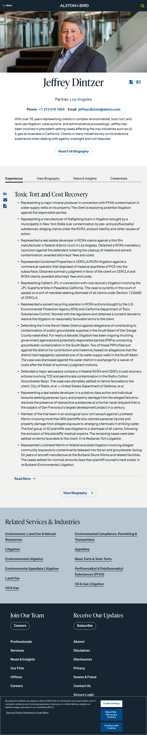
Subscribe (85, 626)
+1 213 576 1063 (51, 109)
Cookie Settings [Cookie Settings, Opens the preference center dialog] (111, 704)
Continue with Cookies (111, 727)
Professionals (21, 642)
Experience (14, 178)
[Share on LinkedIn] (5, 194)
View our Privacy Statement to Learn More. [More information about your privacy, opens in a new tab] (27, 713)
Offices (16, 677)
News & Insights (85, 178)
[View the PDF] (131, 82)
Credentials (118, 178)
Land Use (12, 578)
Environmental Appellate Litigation (32, 568)
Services (17, 650)
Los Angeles (81, 100)
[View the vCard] (138, 82)
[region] (73, 715)
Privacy (79, 668)
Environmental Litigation (24, 559)
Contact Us (82, 686)
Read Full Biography (73, 151)
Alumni (79, 642)
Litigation (12, 549)
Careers (16, 686)
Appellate (82, 549)
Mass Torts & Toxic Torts (93, 559)
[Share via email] (5, 200)
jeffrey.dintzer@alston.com (99, 109)
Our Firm (17, 668)
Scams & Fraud (85, 677)
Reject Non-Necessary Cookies (111, 714)
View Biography (48, 178)
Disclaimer (82, 650)
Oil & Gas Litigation (89, 584)
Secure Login (84, 695)
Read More (22, 479)
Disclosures (83, 659)
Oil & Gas (12, 588)
